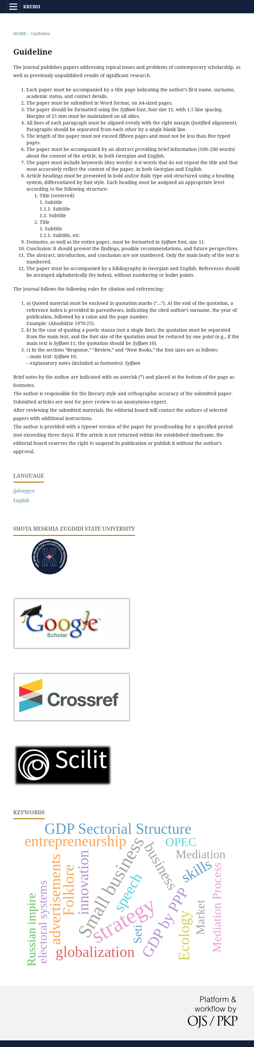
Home (19, 33)
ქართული (24, 491)
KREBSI (31, 6)
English (21, 500)
